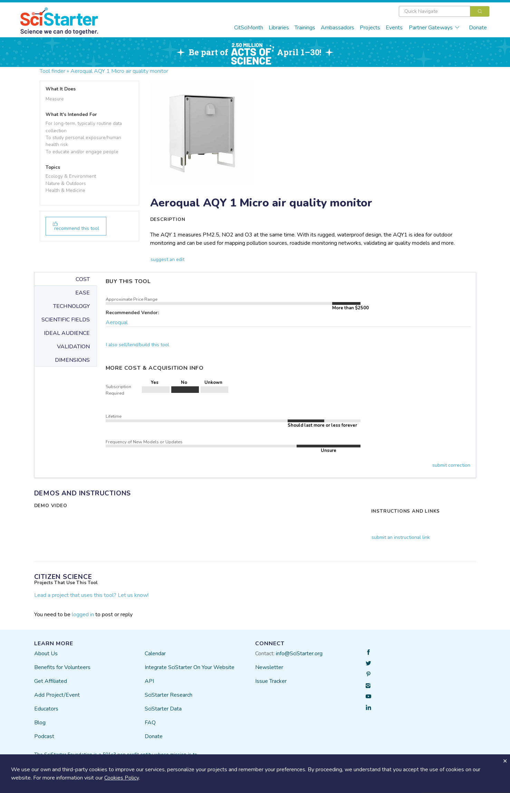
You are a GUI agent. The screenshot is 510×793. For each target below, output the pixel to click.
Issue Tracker (271, 681)
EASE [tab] (82, 293)
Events (394, 27)
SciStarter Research (168, 695)
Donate (478, 27)
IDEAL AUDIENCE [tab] (67, 333)
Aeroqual (117, 322)
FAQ (150, 722)
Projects (370, 27)
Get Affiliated (50, 681)
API (149, 681)
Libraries (279, 27)
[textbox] (434, 11)
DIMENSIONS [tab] (72, 360)
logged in (83, 614)
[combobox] (444, 11)
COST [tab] (83, 279)
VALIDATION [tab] (73, 346)
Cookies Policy (121, 778)
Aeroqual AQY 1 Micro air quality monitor (119, 71)
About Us (46, 653)
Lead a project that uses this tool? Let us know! (91, 595)
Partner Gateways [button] (434, 27)
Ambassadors (337, 27)
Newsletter (269, 667)
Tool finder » (54, 71)
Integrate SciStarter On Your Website (189, 667)
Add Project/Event (57, 695)
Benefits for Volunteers (62, 667)
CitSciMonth (248, 27)
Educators (46, 709)
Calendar (155, 653)
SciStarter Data (163, 709)
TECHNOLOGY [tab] (71, 306)
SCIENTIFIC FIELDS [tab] (65, 319)
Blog (40, 722)
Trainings (305, 27)
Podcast (44, 736)
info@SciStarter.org (299, 653)
